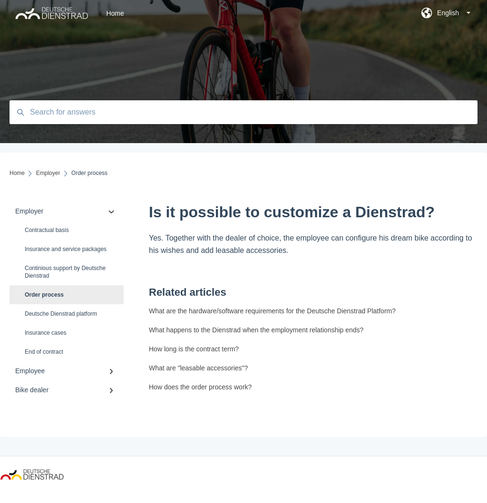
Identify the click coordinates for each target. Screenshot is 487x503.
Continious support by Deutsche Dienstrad (65, 272)
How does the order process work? (200, 387)
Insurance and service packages (66, 249)
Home (115, 13)
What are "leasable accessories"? (198, 368)
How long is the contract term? (194, 349)
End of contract (44, 351)
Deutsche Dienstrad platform (61, 313)
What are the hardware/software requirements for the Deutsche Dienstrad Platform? (272, 311)
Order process (44, 294)
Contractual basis (47, 230)
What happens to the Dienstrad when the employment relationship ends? (256, 330)
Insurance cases (45, 332)
